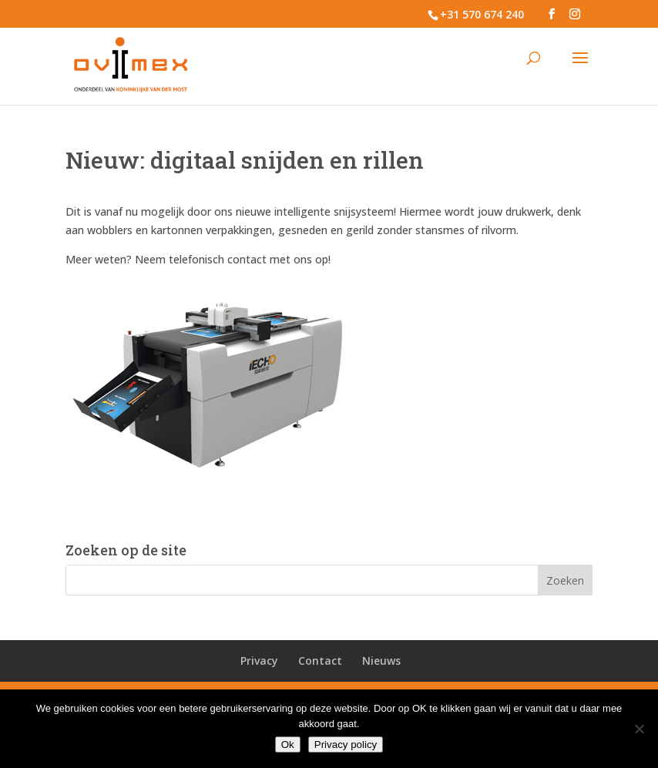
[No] (638, 728)
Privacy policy (345, 744)
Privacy (259, 660)
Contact (320, 660)
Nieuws (381, 660)
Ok (287, 744)
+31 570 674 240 (482, 14)
